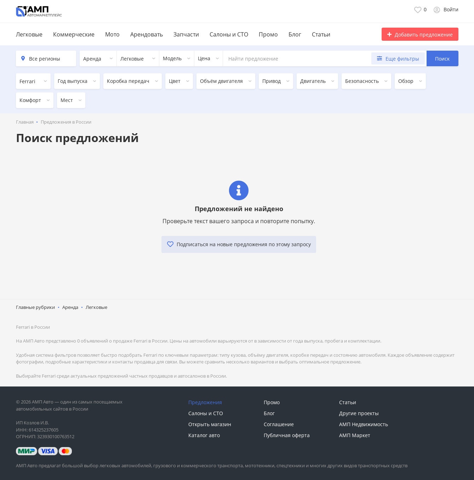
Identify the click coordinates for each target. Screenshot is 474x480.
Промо (268, 34)
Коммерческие (74, 34)
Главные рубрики (35, 306)
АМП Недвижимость (363, 423)
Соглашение (279, 423)
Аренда (70, 306)
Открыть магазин (209, 423)
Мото (112, 34)
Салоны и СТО (229, 34)
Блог (295, 34)
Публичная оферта (287, 434)
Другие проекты (359, 412)
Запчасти (186, 34)
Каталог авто (204, 434)
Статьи (321, 34)
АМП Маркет (354, 434)
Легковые (29, 34)
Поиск (442, 58)
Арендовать (146, 34)
